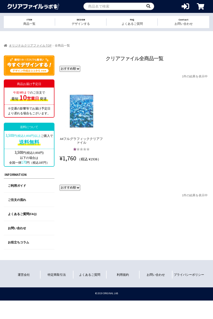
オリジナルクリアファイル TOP (30, 45)
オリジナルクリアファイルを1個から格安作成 (33, 6)
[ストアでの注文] (70, 69)
